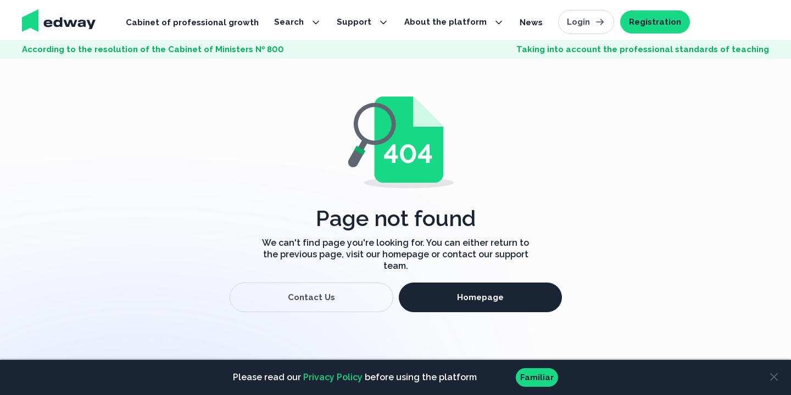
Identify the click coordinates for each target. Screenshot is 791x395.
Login (586, 21)
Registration (655, 22)
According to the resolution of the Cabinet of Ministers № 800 (153, 49)
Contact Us (311, 297)
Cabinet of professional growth (192, 22)
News (531, 22)
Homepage (480, 297)
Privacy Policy (333, 377)
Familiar (537, 377)
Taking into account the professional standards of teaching (642, 49)
